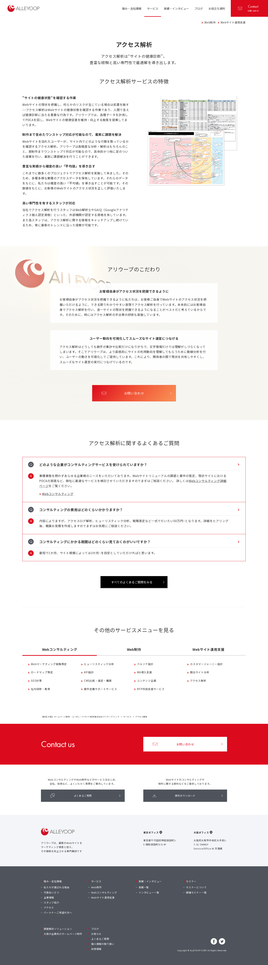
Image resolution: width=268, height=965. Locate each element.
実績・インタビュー (150, 881)
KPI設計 (89, 672)
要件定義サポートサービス (100, 689)
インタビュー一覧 (149, 892)
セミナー (191, 881)
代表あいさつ (51, 892)
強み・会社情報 (53, 881)
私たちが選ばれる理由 (56, 887)
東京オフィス (151, 832)
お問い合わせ (248, 8)
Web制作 (210, 22)
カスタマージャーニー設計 (206, 664)
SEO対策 (36, 680)
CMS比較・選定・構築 (98, 680)
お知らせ (96, 934)
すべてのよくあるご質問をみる (131, 582)
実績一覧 (144, 887)
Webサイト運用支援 (233, 22)
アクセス (49, 907)
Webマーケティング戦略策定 (49, 664)
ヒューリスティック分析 (99, 664)
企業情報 (49, 897)
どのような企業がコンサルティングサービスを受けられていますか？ (93, 464)
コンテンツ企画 (146, 680)
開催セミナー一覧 (196, 892)
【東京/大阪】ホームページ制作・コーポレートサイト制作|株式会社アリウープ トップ (80, 716)
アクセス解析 (198, 680)
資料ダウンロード (174, 795)
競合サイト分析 (199, 672)
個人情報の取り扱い (102, 944)
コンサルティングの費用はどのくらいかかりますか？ (81, 509)
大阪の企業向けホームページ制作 (63, 934)
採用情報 (96, 949)
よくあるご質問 (71, 795)
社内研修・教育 (40, 689)
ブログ (95, 929)
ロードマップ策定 (42, 672)
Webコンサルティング (58, 494)
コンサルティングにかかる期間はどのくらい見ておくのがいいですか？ (95, 541)
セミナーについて (196, 887)
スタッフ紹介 (51, 902)
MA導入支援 (144, 672)
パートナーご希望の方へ (58, 912)
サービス (127, 716)
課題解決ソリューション (58, 929)
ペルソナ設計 (145, 664)
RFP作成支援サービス (151, 689)
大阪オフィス (201, 832)
